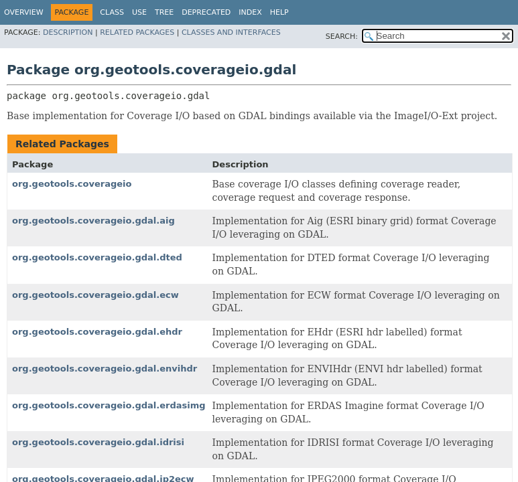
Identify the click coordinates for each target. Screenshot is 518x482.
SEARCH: (342, 36)
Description (67, 32)
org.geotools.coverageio (71, 184)
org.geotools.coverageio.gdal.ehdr (97, 332)
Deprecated (206, 12)
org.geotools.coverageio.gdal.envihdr (104, 369)
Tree (164, 12)
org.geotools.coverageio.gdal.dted (97, 257)
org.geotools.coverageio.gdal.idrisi (98, 442)
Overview (24, 12)
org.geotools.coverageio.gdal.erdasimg (109, 405)
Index (250, 12)
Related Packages (137, 32)
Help (279, 12)
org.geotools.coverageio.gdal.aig (93, 221)
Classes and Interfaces (231, 32)
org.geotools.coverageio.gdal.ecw (95, 295)
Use (139, 12)
